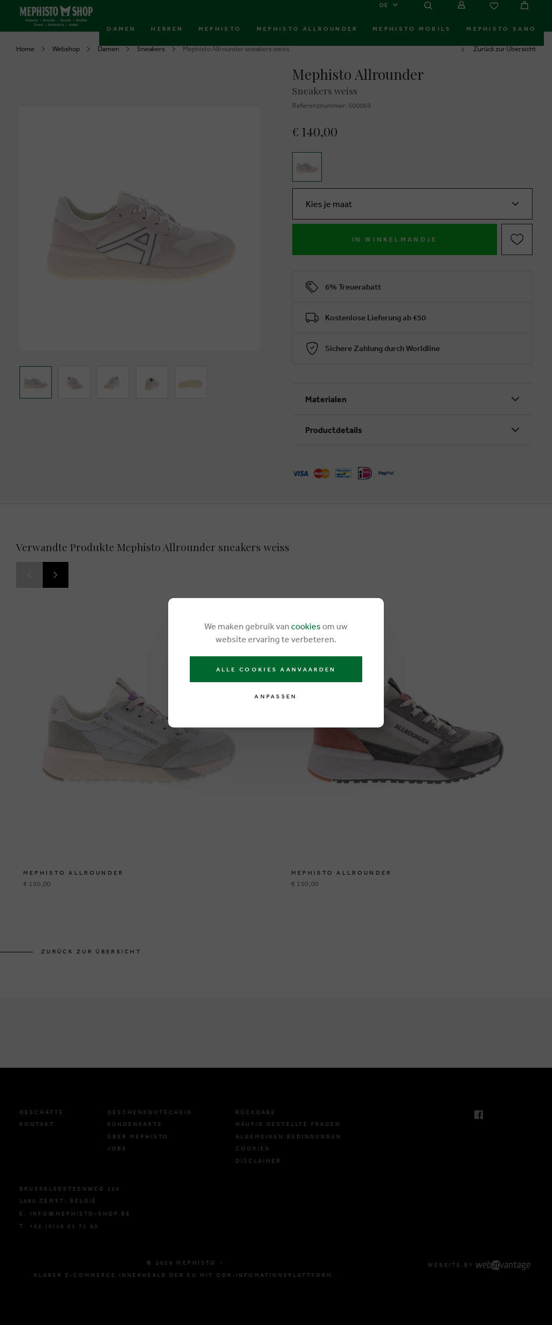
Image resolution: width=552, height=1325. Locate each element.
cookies (306, 626)
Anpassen (275, 696)
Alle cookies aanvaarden (276, 669)
